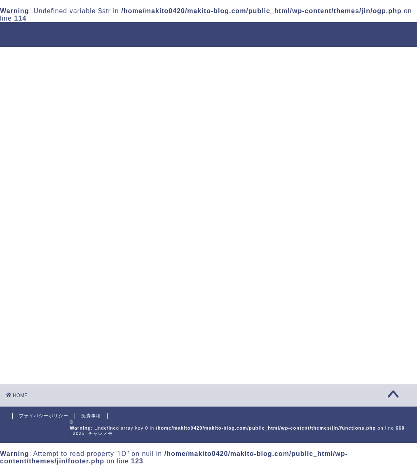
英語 (315, 56)
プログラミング (265, 56)
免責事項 (91, 415)
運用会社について (101, 56)
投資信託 (161, 56)
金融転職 (208, 56)
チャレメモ (208, 34)
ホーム (44, 56)
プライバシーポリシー (43, 415)
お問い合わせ (362, 56)
